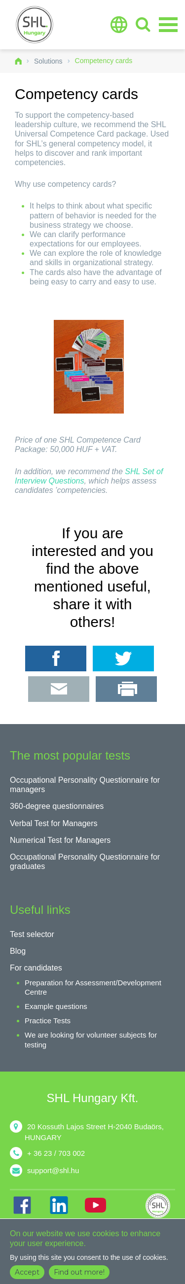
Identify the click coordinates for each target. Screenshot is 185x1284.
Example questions (56, 1006)
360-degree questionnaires (57, 806)
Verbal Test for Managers (54, 823)
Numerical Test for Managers (60, 840)
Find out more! (79, 1272)
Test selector (32, 934)
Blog (18, 951)
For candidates (36, 968)
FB (22, 1205)
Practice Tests (48, 1020)
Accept (27, 1272)
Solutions (48, 61)
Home (18, 61)
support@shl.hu (53, 1170)
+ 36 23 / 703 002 (56, 1153)
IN (58, 1205)
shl (160, 1205)
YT (95, 1205)
